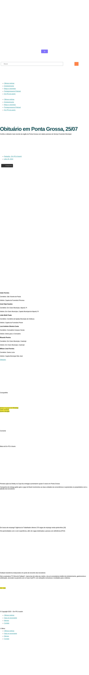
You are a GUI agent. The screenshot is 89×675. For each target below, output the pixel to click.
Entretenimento (9, 91)
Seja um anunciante (10, 643)
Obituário (3, 371)
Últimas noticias (9, 641)
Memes (6, 646)
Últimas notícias (9, 88)
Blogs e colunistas (10, 93)
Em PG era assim (9, 99)
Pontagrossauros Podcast (12, 96)
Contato (6, 648)
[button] (44, 654)
